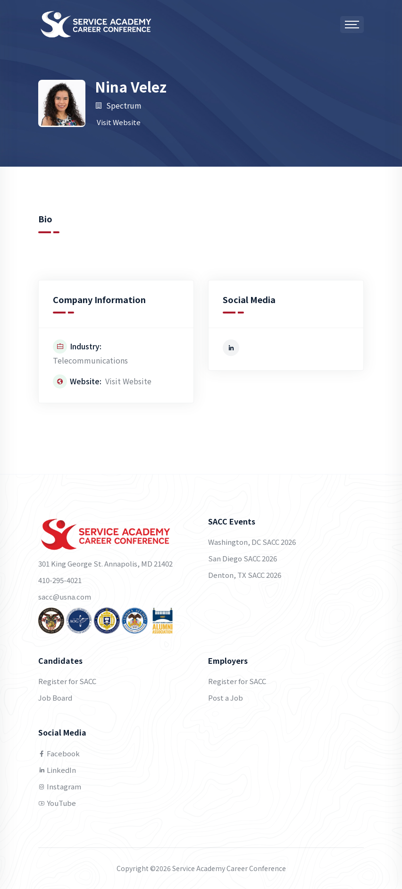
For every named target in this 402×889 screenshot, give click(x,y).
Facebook (59, 753)
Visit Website (119, 122)
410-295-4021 (60, 580)
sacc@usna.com (64, 596)
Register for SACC (67, 681)
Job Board (55, 698)
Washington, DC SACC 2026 (252, 542)
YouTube (57, 803)
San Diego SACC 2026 (242, 558)
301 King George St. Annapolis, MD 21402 (105, 563)
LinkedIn (57, 770)
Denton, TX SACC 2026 (244, 575)
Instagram (59, 786)
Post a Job (225, 698)
